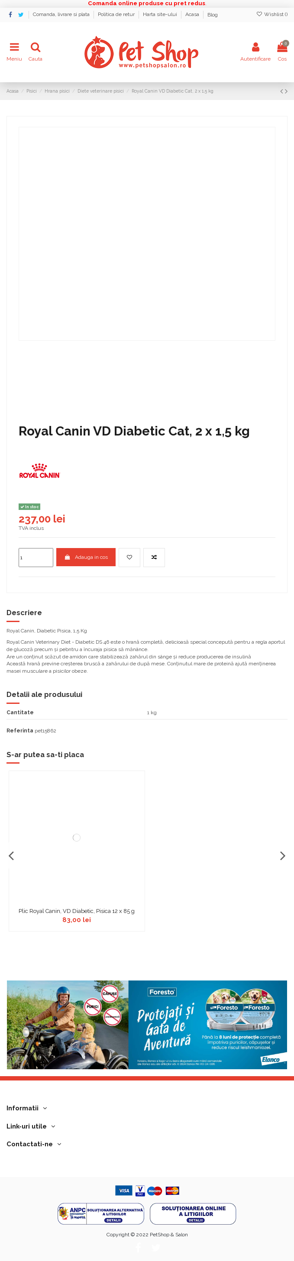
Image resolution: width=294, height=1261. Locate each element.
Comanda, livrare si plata (62, 15)
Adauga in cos (85, 557)
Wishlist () (272, 14)
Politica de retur (117, 15)
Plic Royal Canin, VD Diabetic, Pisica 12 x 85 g (77, 911)
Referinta (19, 731)
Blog (212, 15)
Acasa (192, 15)
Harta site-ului (160, 15)
